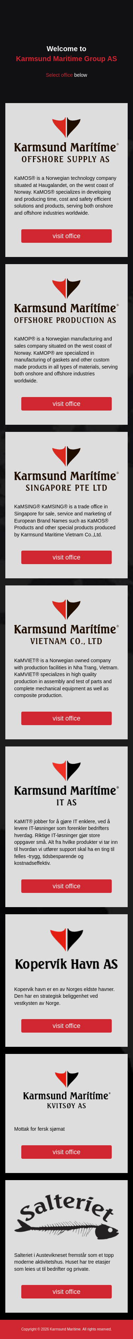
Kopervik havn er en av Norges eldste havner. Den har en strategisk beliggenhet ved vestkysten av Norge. (62, 980)
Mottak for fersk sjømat (62, 1113)
